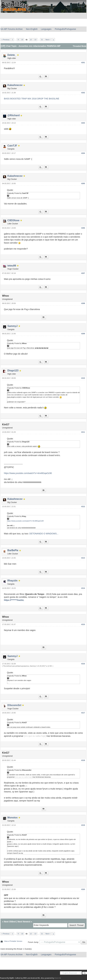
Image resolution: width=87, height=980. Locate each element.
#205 (83, 183)
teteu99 (11, 265)
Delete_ (11, 55)
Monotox (12, 817)
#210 (83, 378)
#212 (83, 506)
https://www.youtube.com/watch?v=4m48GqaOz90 (28, 473)
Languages (46, 29)
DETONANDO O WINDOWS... (43, 533)
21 (42, 40)
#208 (83, 303)
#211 (83, 432)
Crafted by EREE (21, 978)
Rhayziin (12, 580)
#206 (83, 228)
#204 (83, 153)
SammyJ (12, 326)
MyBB (11, 978)
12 (31, 40)
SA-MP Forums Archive (11, 29)
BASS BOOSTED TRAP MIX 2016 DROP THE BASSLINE (31, 98)
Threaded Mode (79, 46)
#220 (83, 889)
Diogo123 (12, 370)
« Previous (5, 40)
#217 (83, 713)
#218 (83, 760)
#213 (83, 558)
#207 (83, 273)
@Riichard (13, 115)
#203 (83, 123)
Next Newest (24, 921)
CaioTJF (12, 145)
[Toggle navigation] (80, 4)
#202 (83, 93)
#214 (83, 588)
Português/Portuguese (65, 29)
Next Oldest (10, 921)
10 (22, 40)
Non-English (32, 29)
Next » (47, 40)
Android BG (35, 978)
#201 (83, 62)
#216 (83, 664)
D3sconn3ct (14, 705)
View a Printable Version (13, 941)
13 (35, 40)
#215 (83, 624)
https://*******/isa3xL (14, 600)
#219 (83, 825)
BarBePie (12, 550)
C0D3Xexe (13, 220)
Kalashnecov (15, 85)
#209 (83, 334)
